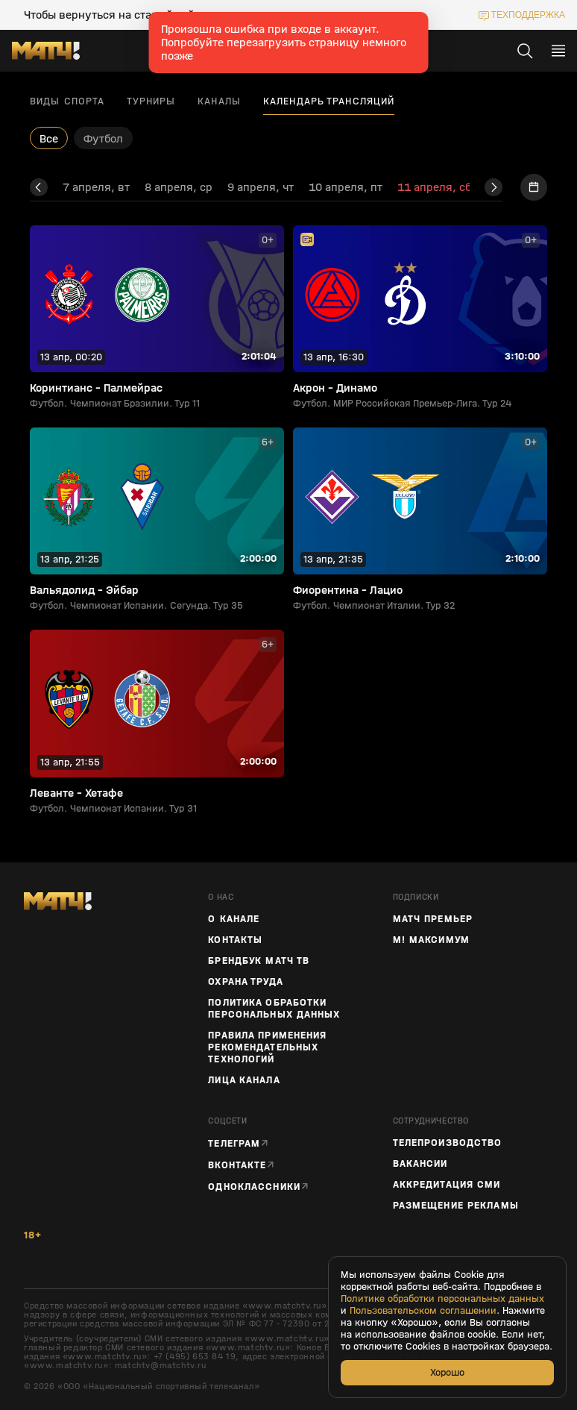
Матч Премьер (433, 919)
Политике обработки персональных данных (442, 1299)
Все (49, 138)
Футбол (103, 138)
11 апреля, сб (434, 187)
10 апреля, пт (345, 187)
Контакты (235, 940)
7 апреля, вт (96, 187)
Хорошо (447, 1372)
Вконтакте (237, 1165)
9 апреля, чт (260, 187)
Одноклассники (254, 1186)
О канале (233, 919)
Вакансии (420, 1164)
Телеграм (234, 1143)
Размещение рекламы (456, 1206)
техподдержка (528, 15)
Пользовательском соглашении (423, 1311)
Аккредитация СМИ (447, 1185)
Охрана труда (245, 982)
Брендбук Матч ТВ (258, 961)
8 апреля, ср (178, 187)
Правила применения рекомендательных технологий (267, 1047)
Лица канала (244, 1080)
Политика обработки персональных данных (274, 1009)
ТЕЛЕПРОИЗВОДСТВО (447, 1143)
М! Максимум (431, 940)
